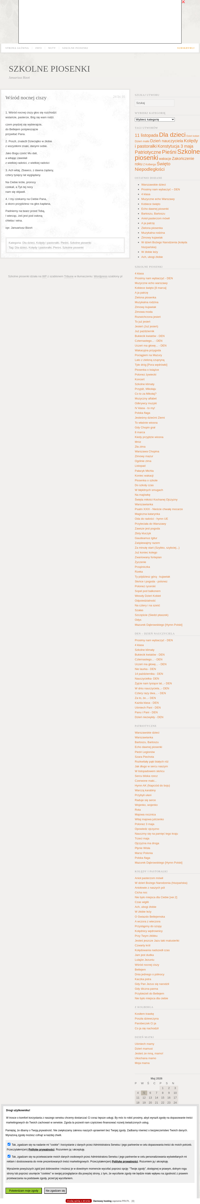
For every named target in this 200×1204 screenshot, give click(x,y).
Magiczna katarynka (147, 514)
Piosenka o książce (147, 369)
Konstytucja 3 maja (175, 146)
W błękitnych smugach (149, 490)
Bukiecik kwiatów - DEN (150, 336)
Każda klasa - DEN (147, 702)
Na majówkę (142, 494)
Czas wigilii (142, 902)
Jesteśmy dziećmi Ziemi (150, 417)
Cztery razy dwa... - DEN (150, 693)
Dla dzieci (28, 242)
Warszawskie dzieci (153, 184)
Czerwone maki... (146, 780)
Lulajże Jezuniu (144, 959)
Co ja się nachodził (146, 1028)
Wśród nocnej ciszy (26, 97)
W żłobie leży (149, 252)
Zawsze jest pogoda (147, 528)
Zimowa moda (144, 311)
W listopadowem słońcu (150, 771)
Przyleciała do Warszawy (150, 523)
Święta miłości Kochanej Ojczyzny (156, 499)
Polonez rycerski (145, 586)
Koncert (140, 379)
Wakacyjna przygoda (148, 350)
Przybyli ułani (143, 795)
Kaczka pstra (143, 979)
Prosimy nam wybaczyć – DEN (160, 189)
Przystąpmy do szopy (148, 926)
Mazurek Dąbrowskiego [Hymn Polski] (158, 624)
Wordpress (101, 276)
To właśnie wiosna (146, 422)
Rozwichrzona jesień (148, 316)
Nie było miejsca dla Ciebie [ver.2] (156, 897)
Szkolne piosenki (75, 48)
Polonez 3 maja (144, 824)
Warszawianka (144, 504)
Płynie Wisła (142, 848)
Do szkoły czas (144, 485)
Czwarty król (142, 945)
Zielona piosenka (152, 228)
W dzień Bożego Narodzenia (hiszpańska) (161, 882)
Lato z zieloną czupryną (150, 360)
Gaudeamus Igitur (146, 538)
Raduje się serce (145, 800)
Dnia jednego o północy (149, 974)
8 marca (140, 432)
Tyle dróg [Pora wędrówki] (151, 364)
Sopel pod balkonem (148, 591)
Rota (138, 809)
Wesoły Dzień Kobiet (148, 595)
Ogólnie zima (143, 461)
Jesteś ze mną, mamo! (149, 1053)
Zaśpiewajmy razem (147, 543)
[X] (133, 1201)
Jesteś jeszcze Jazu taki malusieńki (157, 940)
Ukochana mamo (145, 1058)
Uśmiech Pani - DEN (148, 707)
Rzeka (139, 571)
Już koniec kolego (146, 552)
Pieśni (64, 242)
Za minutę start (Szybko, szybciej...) (157, 547)
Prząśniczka (142, 566)
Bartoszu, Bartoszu (153, 213)
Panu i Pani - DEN (146, 712)
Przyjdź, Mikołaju (145, 389)
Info (38, 48)
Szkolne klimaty (144, 384)
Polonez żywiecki (145, 374)
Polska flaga (142, 412)
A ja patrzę (148, 223)
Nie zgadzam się (55, 1190)
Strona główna (17, 48)
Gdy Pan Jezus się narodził (152, 984)
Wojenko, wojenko (146, 805)
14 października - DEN (149, 673)
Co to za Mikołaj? (146, 393)
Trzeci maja (142, 838)
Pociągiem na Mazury (148, 355)
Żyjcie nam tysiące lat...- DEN (153, 683)
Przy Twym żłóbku (146, 935)
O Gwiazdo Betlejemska (150, 916)
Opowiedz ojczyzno (147, 828)
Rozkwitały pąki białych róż (151, 761)
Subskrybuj (186, 48)
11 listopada (146, 135)
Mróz (138, 441)
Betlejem (140, 969)
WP (44, 276)
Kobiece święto (150, 204)
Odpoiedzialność (145, 600)
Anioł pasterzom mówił (155, 218)
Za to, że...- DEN (145, 698)
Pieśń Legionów (145, 752)
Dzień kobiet (192, 136)
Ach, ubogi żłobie (152, 257)
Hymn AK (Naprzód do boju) (152, 785)
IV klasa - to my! (145, 408)
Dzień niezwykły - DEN (149, 717)
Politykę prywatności (41, 1149)
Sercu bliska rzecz (146, 776)
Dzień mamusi (144, 1048)
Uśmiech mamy (144, 1043)
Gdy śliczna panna (146, 988)
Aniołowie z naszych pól (150, 887)
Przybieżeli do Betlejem (149, 993)
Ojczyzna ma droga (147, 843)
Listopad (140, 465)
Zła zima (140, 446)
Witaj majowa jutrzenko (149, 819)
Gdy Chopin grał (145, 427)
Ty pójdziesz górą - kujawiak (152, 576)
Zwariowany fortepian (148, 557)
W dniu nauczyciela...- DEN (152, 688)
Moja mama (142, 1063)
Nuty (52, 48)
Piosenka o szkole (146, 480)
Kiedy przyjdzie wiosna (149, 437)
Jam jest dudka (144, 955)
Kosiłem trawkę (144, 1013)
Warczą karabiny (145, 790)
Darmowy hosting (102, 1201)
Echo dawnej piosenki (155, 208)
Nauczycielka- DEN (147, 678)
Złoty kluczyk (143, 533)
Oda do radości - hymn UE (151, 518)
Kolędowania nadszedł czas (152, 950)
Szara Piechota (144, 756)
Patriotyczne (148, 152)
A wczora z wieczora (147, 921)
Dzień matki (142, 141)
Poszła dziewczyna (147, 1018)
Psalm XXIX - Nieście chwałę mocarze (159, 509)
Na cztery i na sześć (147, 605)
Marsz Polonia (144, 853)
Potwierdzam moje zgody (23, 1190)
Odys (138, 619)
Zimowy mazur (144, 456)
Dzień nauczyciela (166, 141)
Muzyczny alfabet (146, 398)
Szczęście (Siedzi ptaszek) (151, 615)
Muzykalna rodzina (153, 232)
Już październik (144, 331)
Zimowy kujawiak (152, 237)
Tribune (69, 276)
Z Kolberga (149, 164)
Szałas (139, 610)
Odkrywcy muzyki (146, 403)
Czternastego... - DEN (148, 340)
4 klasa (145, 194)
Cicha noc (141, 892)
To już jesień (142, 321)
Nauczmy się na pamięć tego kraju (156, 833)
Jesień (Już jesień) (146, 326)
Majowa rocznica (145, 814)
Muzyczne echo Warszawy (158, 199)
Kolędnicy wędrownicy (149, 931)
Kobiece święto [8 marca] (150, 287)
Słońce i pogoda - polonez (151, 581)
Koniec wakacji (144, 475)
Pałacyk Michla (144, 470)
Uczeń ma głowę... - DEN (151, 345)
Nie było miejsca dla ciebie (151, 998)
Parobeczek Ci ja (145, 1023)
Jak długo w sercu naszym (151, 766)
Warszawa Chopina (147, 451)
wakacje (165, 159)
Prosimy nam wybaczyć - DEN (154, 278)
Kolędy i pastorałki (47, 242)
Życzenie (140, 562)
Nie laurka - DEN (145, 669)
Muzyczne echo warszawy (151, 283)
